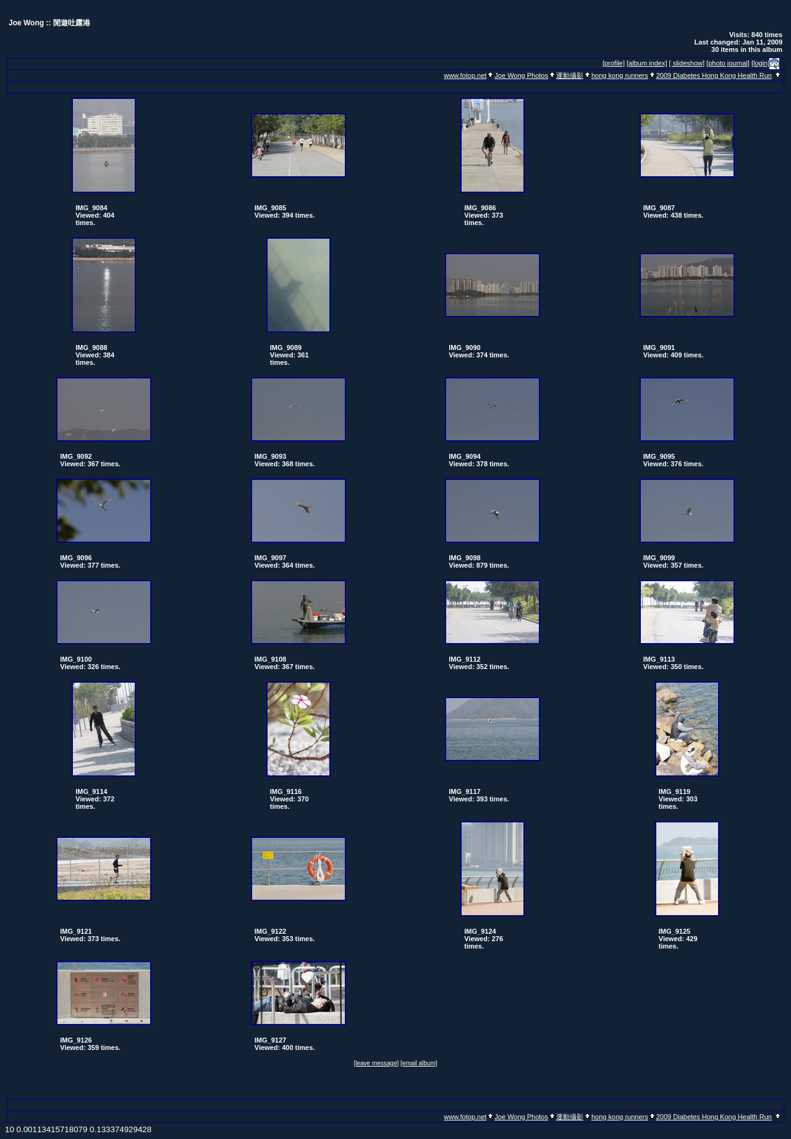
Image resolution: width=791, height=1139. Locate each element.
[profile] (614, 63)
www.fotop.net (465, 75)
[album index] (647, 63)
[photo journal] (728, 63)
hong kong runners (619, 75)
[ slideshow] (686, 63)
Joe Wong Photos (521, 75)
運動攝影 (569, 75)
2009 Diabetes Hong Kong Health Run (714, 75)
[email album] (418, 1063)
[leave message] (376, 1063)
